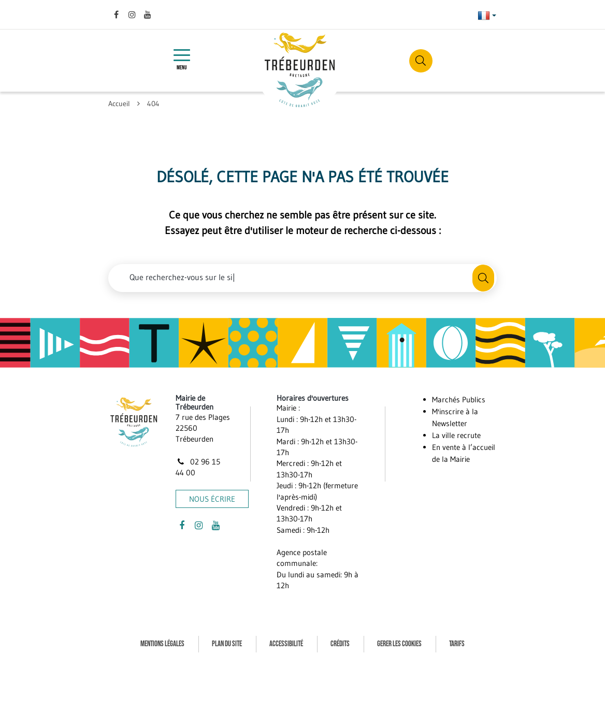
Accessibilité (286, 644)
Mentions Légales (162, 644)
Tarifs (457, 644)
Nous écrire (212, 499)
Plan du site (227, 644)
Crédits (340, 644)
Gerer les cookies (399, 644)
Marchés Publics (458, 399)
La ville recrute (456, 435)
